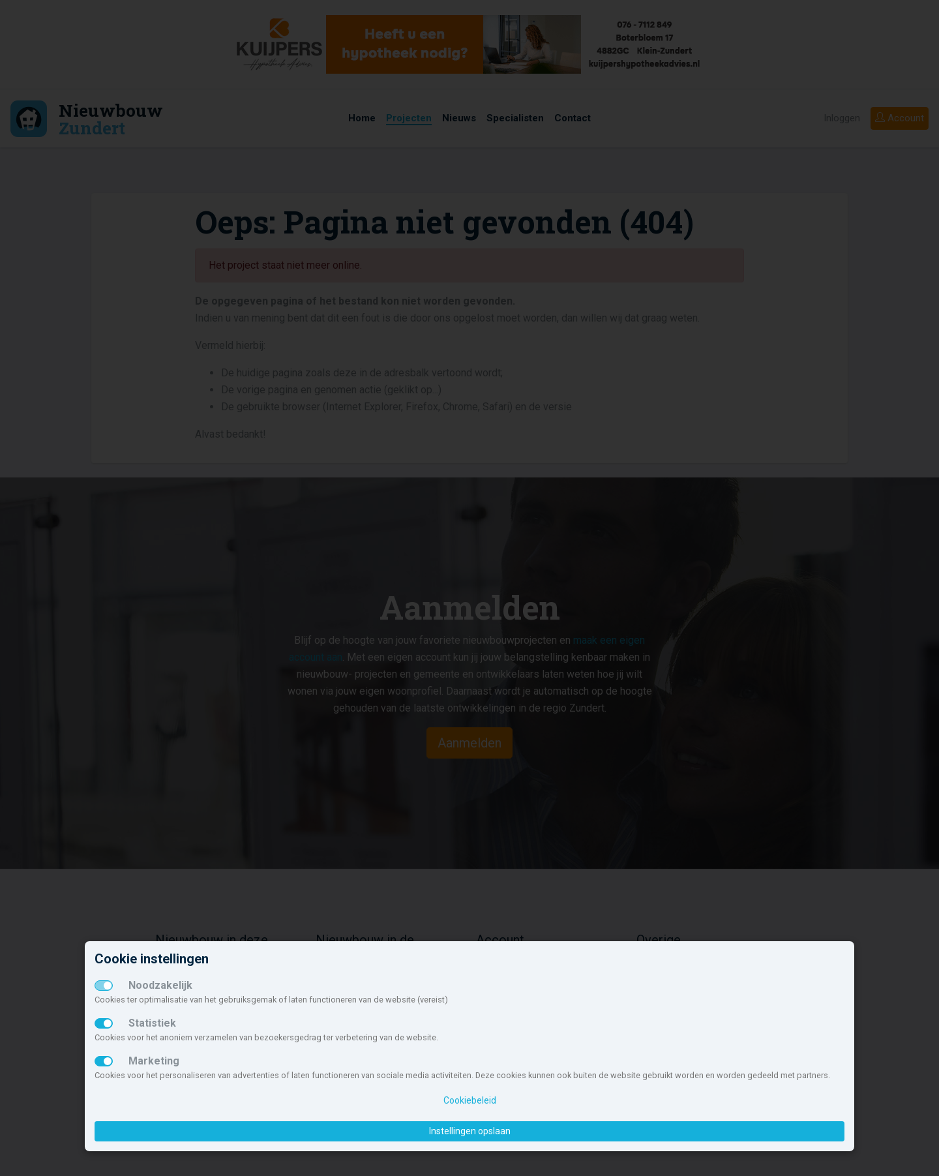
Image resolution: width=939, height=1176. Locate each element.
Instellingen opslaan (470, 1131)
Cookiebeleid (469, 1100)
